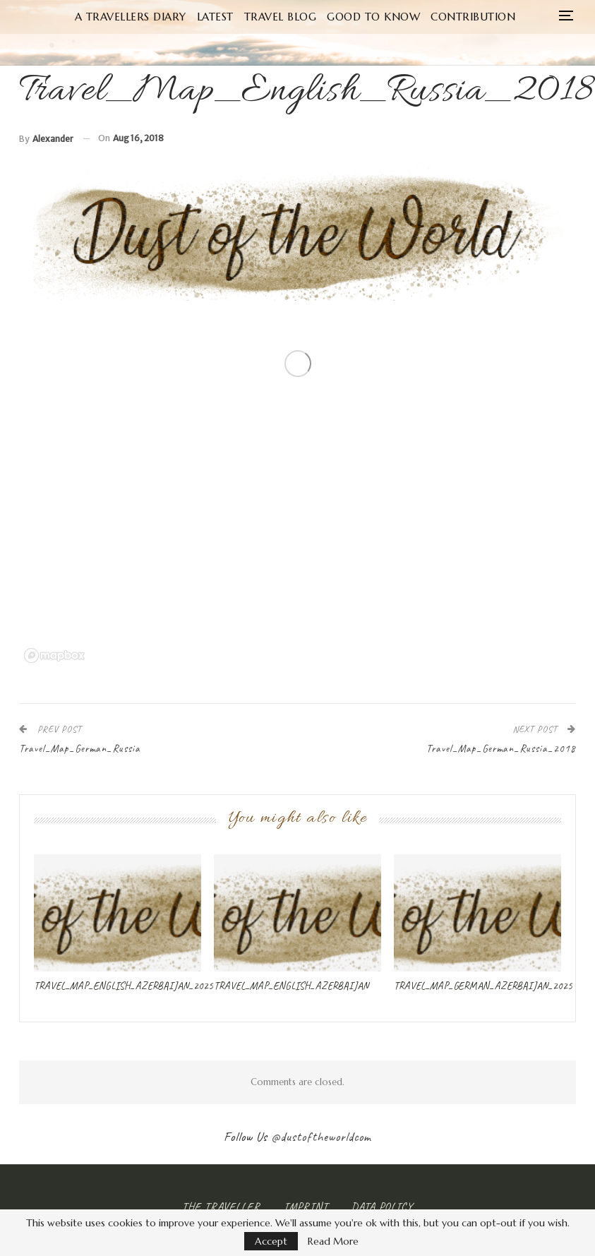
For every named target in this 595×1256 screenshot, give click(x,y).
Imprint (306, 1207)
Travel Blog (280, 16)
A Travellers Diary (130, 16)
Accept (271, 1241)
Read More (333, 1241)
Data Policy (382, 1207)
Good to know (373, 16)
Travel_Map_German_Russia (79, 748)
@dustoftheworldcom (321, 1136)
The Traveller (221, 1207)
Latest (215, 16)
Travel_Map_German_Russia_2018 (501, 748)
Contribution (473, 16)
